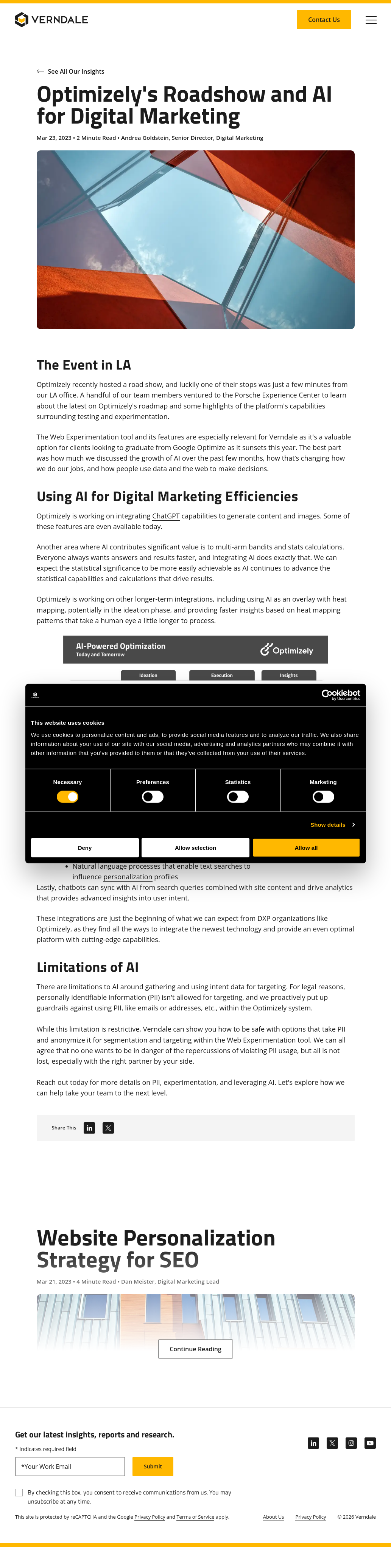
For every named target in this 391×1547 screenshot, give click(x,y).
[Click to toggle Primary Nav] (371, 19)
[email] (70, 1466)
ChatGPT (166, 515)
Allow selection (195, 847)
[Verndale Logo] (51, 19)
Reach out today (62, 1082)
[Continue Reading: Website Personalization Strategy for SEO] (195, 1349)
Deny (85, 847)
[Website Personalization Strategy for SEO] (196, 1274)
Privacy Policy (149, 1516)
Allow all (306, 847)
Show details (328, 824)
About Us (273, 1516)
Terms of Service (195, 1516)
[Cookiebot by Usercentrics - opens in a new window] (327, 695)
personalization (127, 876)
